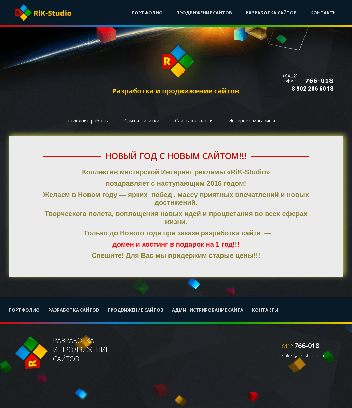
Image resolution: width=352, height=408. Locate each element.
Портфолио (147, 13)
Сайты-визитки (141, 120)
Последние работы (86, 120)
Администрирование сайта (207, 310)
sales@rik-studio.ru (303, 355)
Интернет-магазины (251, 120)
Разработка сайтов (271, 13)
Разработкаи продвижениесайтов (62, 353)
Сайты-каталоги (194, 120)
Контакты (323, 13)
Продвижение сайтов (204, 13)
